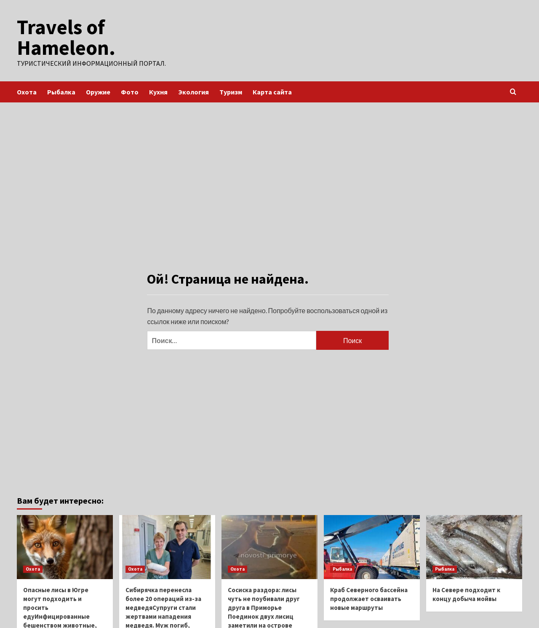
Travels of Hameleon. (66, 37)
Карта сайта (272, 91)
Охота (27, 91)
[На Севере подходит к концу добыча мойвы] (474, 547)
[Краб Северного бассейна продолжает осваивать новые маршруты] (372, 547)
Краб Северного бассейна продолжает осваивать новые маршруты (369, 598)
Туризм (230, 91)
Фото (130, 91)
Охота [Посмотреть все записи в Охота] (33, 569)
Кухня (158, 91)
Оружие (98, 91)
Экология (193, 91)
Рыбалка (61, 91)
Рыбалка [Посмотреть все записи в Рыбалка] (342, 569)
